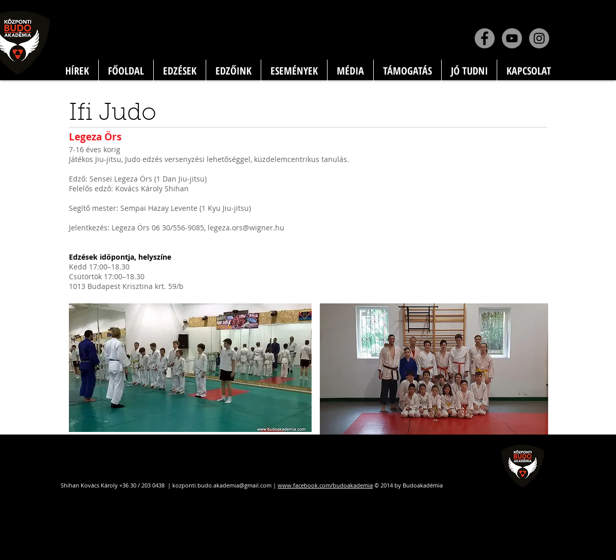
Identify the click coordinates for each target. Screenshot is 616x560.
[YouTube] (512, 38)
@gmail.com (255, 485)
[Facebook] (485, 38)
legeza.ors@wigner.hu (246, 227)
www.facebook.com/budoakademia (325, 485)
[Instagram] (539, 38)
